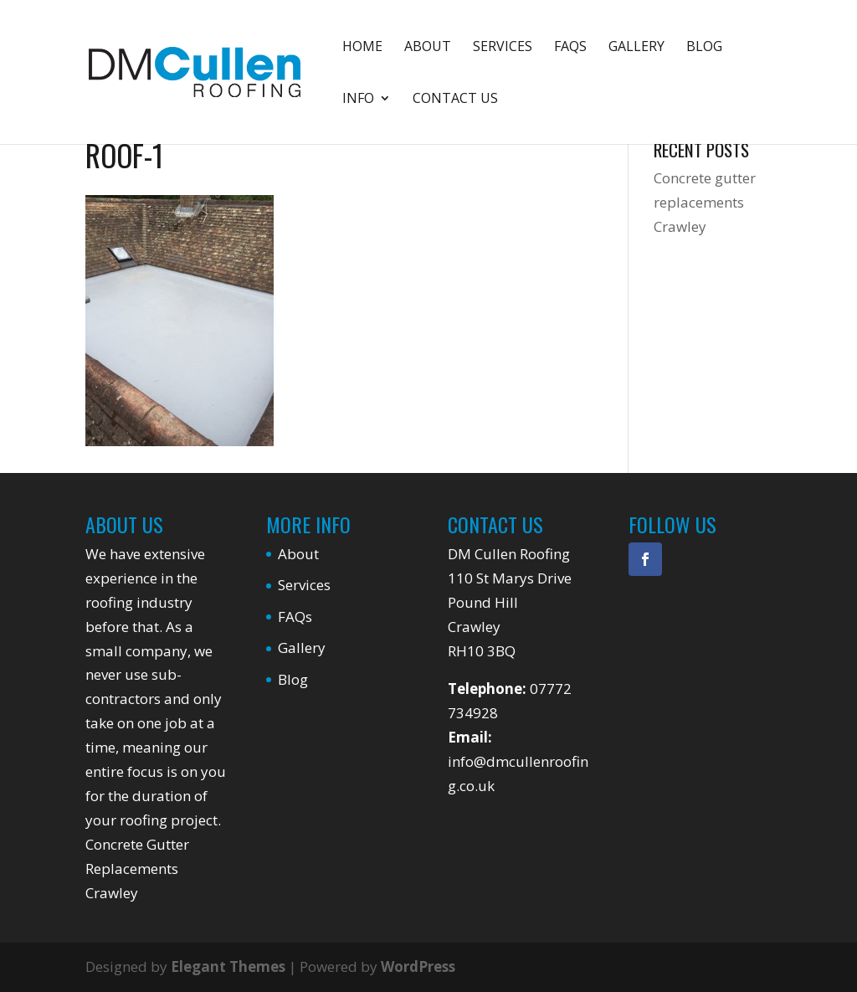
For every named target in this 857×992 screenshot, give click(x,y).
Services (502, 47)
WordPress (418, 966)
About (427, 47)
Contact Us (455, 99)
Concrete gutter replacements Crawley (705, 202)
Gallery (636, 47)
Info (358, 99)
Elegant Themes (228, 966)
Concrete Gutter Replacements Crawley (137, 868)
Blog (704, 47)
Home (362, 47)
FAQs (570, 47)
